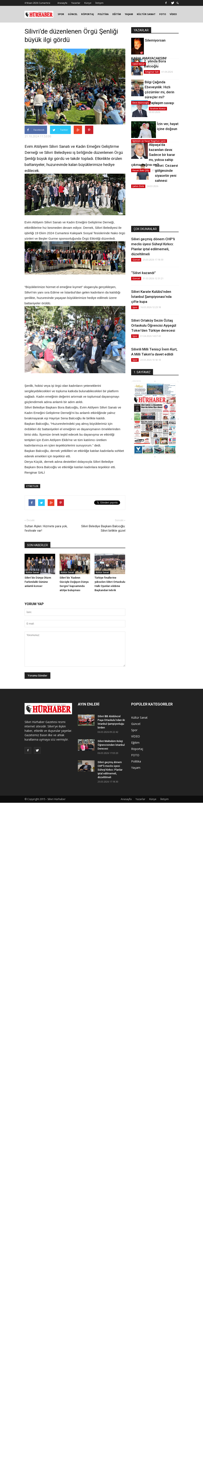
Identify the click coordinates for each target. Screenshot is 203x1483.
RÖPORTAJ (87, 14)
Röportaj (137, 749)
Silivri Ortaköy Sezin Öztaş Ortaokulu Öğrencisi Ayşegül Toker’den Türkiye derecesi (153, 325)
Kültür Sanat (32, 572)
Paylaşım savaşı (161, 103)
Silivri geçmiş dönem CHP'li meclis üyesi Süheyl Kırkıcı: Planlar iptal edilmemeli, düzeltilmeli (110, 770)
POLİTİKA (103, 14)
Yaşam (135, 768)
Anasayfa (62, 2)
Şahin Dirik (138, 186)
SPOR (61, 14)
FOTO (162, 14)
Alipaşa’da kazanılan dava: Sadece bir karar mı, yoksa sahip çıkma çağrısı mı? (153, 155)
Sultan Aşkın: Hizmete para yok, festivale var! (46, 528)
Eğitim (135, 743)
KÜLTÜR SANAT (146, 14)
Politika (136, 761)
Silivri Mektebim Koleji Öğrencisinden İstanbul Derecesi (111, 745)
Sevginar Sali (152, 71)
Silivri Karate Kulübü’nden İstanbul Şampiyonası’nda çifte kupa (151, 297)
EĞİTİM (116, 14)
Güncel (136, 259)
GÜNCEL (72, 14)
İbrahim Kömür (158, 108)
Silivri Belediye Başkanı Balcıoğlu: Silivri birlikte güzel (103, 528)
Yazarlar (75, 2)
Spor (134, 307)
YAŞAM (129, 14)
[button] (178, 3)
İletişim (99, 2)
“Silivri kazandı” (143, 273)
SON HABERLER (37, 545)
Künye (87, 2)
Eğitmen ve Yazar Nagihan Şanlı (149, 140)
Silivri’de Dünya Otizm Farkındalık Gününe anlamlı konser (38, 582)
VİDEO (173, 14)
